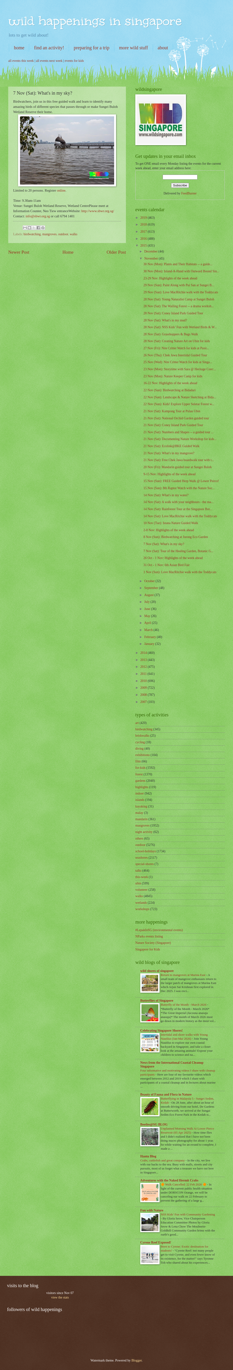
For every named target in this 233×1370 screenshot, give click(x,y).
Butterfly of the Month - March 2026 (184, 1004)
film (138, 761)
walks (73, 234)
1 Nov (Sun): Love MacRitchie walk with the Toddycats (179, 572)
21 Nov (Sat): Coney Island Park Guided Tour (173, 425)
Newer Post (18, 252)
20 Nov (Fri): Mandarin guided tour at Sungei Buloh (177, 467)
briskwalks (142, 735)
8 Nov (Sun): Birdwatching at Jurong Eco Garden (175, 537)
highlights (141, 787)
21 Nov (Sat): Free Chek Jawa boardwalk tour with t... (178, 460)
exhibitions (142, 755)
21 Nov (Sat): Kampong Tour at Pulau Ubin (171, 411)
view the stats (60, 1297)
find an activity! (49, 47)
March (148, 630)
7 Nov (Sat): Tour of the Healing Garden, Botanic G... (178, 551)
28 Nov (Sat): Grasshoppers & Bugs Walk (170, 334)
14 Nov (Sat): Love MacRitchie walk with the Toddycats (180, 516)
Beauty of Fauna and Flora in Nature (166, 1094)
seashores (141, 857)
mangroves (49, 234)
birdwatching (32, 234)
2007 (144, 702)
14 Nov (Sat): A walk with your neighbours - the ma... (178, 502)
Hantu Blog (148, 1156)
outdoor (63, 234)
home (19, 47)
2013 (144, 660)
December (151, 251)
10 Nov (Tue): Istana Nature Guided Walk (170, 523)
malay (139, 813)
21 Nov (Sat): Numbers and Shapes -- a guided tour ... (178, 432)
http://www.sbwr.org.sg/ (97, 211)
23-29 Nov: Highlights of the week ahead (170, 278)
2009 (144, 687)
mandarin (141, 819)
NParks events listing (149, 936)
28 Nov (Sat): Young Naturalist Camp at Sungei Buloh (178, 299)
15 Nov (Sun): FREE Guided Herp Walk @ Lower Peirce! (181, 481)
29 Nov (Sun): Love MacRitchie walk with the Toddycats (180, 292)
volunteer (141, 889)
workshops (142, 909)
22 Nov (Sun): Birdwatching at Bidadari (169, 390)
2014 (144, 653)
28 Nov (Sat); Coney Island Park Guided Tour (173, 313)
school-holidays (145, 851)
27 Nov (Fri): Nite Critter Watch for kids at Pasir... (176, 348)
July (147, 602)
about (163, 47)
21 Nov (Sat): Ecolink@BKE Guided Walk (171, 446)
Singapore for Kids (147, 949)
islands (139, 800)
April (148, 623)
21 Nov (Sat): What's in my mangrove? (168, 453)
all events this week (21, 61)
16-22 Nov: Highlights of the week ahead (170, 383)
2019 (144, 217)
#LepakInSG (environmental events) (159, 930)
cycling (140, 742)
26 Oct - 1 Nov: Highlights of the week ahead (173, 558)
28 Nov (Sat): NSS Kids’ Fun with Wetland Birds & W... (180, 327)
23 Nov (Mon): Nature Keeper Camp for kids (172, 376)
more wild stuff (133, 47)
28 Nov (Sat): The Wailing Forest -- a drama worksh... (178, 306)
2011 (144, 674)
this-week (141, 877)
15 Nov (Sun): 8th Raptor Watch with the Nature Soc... (179, 488)
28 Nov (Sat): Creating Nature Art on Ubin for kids (176, 341)
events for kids (74, 61)
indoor (139, 793)
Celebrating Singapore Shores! (161, 1030)
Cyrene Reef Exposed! (155, 1242)
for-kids (140, 767)
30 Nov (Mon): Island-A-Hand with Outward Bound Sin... (181, 271)
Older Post (116, 252)
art (137, 723)
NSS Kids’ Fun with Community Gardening (188, 1214)
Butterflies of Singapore (156, 1000)
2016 (144, 238)
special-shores (144, 864)
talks (138, 870)
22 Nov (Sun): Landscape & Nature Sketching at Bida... (179, 397)
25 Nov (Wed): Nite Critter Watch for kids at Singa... (177, 362)
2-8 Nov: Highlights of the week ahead (168, 530)
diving (139, 748)
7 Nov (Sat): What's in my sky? (163, 544)
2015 (144, 245)
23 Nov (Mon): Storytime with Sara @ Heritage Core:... (179, 369)
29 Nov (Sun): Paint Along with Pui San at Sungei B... (178, 285)
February (150, 637)
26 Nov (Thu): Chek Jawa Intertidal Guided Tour (175, 355)
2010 (144, 681)
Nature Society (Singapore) (153, 943)
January (149, 644)
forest (139, 774)
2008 (144, 695)
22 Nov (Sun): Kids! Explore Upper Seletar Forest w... (178, 404)
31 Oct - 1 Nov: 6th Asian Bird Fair (166, 565)
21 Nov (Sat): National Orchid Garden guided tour (176, 418)
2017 (144, 231)
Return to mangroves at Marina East (183, 975)
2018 (144, 224)
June (147, 609)
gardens (140, 780)
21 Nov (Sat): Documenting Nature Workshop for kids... (180, 439)
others (139, 838)
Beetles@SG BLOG (154, 1124)
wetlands (141, 902)
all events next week (49, 61)
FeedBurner (189, 193)
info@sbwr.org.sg (38, 216)
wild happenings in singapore (95, 21)
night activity (144, 832)
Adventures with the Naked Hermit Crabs (169, 1180)
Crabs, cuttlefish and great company (162, 1160)
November (151, 258)
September (151, 588)
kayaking (141, 806)
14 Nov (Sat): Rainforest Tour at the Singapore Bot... (177, 509)
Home (67, 252)
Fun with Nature (151, 1210)
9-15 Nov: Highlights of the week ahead (169, 474)
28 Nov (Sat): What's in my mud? (165, 320)
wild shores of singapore (157, 971)
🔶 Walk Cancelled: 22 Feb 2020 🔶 (184, 1184)
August (149, 595)
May (147, 616)
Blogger (136, 1360)
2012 (144, 666)
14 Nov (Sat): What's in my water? (166, 495)
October (150, 581)
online (61, 190)
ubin (138, 883)
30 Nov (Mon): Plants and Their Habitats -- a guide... (177, 264)
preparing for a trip (91, 47)
